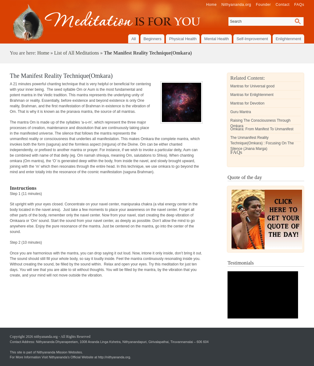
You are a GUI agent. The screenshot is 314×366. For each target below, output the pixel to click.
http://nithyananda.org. (114, 357)
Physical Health (183, 38)
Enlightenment (288, 38)
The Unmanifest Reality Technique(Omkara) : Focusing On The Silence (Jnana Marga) (262, 143)
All (133, 38)
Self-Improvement (252, 38)
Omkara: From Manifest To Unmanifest (261, 129)
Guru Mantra (240, 112)
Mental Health (216, 38)
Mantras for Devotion (247, 103)
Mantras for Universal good (252, 86)
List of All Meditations (76, 52)
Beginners (153, 38)
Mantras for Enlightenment (252, 95)
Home (43, 52)
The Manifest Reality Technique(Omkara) (61, 75)
